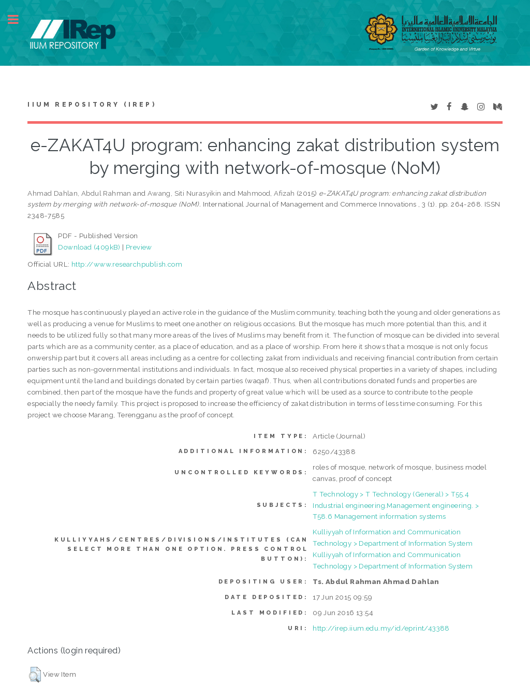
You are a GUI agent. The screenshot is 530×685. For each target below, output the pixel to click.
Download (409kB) (89, 247)
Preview (139, 247)
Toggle (18, 19)
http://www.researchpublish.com (126, 264)
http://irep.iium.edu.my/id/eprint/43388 (381, 628)
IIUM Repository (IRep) (91, 104)
